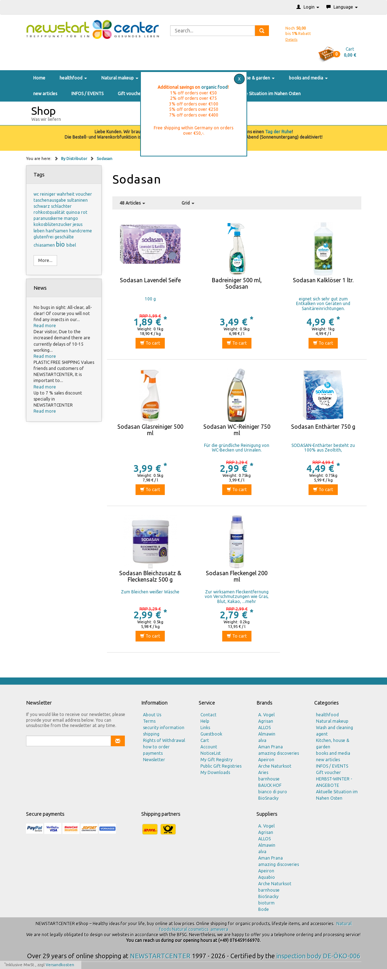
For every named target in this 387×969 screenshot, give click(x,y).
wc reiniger (45, 194)
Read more (45, 325)
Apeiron (266, 759)
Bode (263, 909)
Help (204, 721)
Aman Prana (270, 746)
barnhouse (269, 779)
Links (205, 727)
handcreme (80, 230)
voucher (84, 194)
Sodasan (104, 158)
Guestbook (211, 734)
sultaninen (77, 200)
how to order (156, 746)
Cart (204, 740)
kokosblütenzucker (53, 224)
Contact (208, 714)
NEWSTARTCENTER (160, 955)
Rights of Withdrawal (164, 740)
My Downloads (215, 772)
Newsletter (154, 759)
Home (39, 78)
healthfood (73, 78)
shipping (151, 734)
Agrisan (265, 721)
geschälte (64, 236)
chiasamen (45, 245)
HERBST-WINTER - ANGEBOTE (334, 782)
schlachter (61, 206)
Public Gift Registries (220, 766)
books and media (308, 78)
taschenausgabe (50, 200)
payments (153, 753)
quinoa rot (76, 212)
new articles (45, 93)
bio (61, 244)
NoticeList (210, 753)
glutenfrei (44, 236)
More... (45, 260)
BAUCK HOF (269, 785)
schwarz (42, 206)
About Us (152, 714)
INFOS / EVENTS (87, 93)
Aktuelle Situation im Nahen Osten (266, 93)
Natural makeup (119, 78)
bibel (71, 245)
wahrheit (66, 194)
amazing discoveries (278, 753)
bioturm (266, 903)
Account (208, 746)
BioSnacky (268, 798)
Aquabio (266, 877)
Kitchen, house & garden (248, 78)
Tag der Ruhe (278, 131)
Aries (263, 772)
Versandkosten (60, 965)
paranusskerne (49, 218)
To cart (150, 343)
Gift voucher (130, 93)
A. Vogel (266, 714)
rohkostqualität (50, 212)
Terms (149, 721)
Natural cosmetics (190, 929)
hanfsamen (57, 230)
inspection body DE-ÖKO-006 (318, 955)
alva (262, 740)
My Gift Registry (216, 759)
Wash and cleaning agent (334, 730)
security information (163, 727)
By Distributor (74, 158)
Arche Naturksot (274, 766)
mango (71, 218)
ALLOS (264, 727)
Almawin (266, 734)
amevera (219, 929)
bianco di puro (272, 791)
